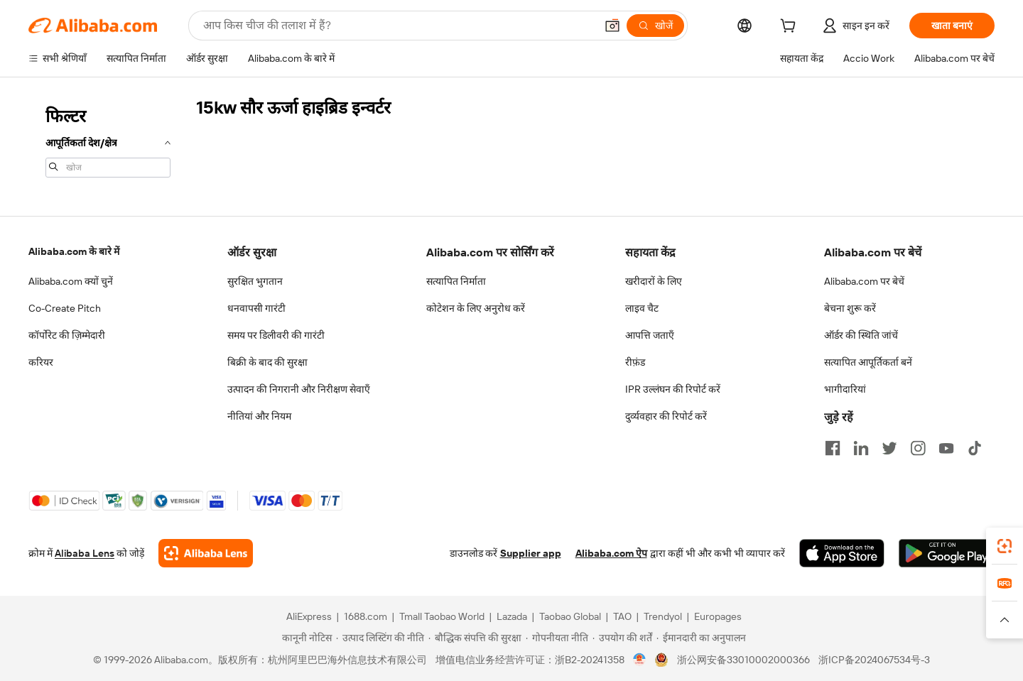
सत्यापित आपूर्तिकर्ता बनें (868, 362)
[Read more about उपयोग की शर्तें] (622, 637)
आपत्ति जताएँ (649, 335)
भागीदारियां (845, 389)
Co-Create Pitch (64, 308)
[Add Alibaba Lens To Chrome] (205, 553)
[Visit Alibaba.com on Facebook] (832, 448)
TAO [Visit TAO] (622, 616)
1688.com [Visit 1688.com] (365, 616)
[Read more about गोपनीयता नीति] (557, 637)
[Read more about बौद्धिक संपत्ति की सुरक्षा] (474, 637)
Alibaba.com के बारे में (73, 251)
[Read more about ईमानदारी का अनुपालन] (701, 637)
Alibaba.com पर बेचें (864, 281)
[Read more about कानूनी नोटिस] (305, 637)
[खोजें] (655, 25)
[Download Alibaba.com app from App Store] (841, 553)
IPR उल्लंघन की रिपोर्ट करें (672, 389)
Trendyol (663, 616)
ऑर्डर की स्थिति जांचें (861, 335)
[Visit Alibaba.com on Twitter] (889, 448)
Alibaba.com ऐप (611, 553)
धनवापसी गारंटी (256, 308)
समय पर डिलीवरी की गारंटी (276, 335)
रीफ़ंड (635, 362)
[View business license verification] (639, 660)
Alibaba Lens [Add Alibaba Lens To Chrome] (84, 553)
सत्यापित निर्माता (456, 281)
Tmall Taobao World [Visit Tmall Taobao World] (442, 616)
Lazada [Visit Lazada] (512, 616)
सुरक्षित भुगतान (255, 281)
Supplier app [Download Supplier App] (530, 553)
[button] (612, 25)
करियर (40, 362)
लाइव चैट (642, 308)
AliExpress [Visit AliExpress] (309, 616)
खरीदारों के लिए (653, 281)
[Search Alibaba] (397, 25)
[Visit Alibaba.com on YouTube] (946, 448)
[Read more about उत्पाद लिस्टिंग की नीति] (380, 637)
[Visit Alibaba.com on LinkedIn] (861, 448)
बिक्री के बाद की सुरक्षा (267, 362)
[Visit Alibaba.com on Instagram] (917, 448)
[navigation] (108, 140)
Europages (718, 616)
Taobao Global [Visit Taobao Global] (570, 616)
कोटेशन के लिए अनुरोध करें (475, 308)
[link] (1004, 546)
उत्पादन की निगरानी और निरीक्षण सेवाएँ (298, 389)
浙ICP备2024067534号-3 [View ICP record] (874, 659)
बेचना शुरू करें (850, 308)
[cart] (790, 27)
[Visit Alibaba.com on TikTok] (974, 448)
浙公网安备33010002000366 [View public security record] (743, 659)
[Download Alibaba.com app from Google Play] (947, 553)
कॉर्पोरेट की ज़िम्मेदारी (66, 335)
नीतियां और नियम (259, 416)
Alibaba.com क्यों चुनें (70, 281)
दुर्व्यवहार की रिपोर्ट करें (666, 416)
